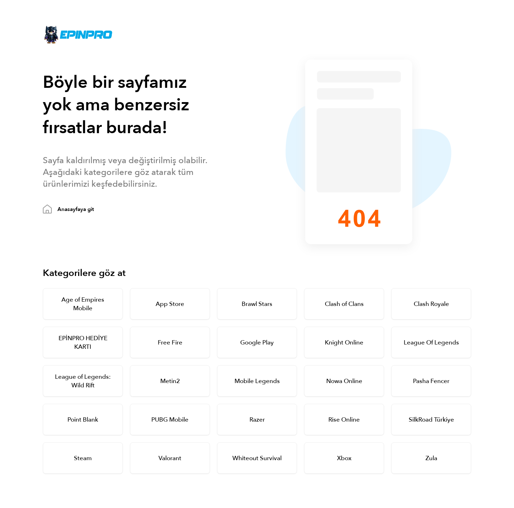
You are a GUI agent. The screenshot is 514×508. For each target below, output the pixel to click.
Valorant (169, 458)
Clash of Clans (344, 304)
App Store (170, 304)
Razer (257, 420)
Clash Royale (431, 304)
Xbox (344, 458)
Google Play (257, 342)
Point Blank (82, 420)
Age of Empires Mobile (82, 304)
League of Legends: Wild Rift (83, 381)
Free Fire (170, 342)
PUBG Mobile (169, 420)
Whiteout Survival (257, 458)
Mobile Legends (257, 381)
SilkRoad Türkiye (431, 420)
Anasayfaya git (75, 209)
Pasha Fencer (431, 381)
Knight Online (344, 342)
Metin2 (170, 381)
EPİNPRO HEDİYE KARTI (83, 342)
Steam (83, 458)
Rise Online (344, 420)
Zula (431, 458)
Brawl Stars (257, 304)
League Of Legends (431, 342)
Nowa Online (344, 381)
